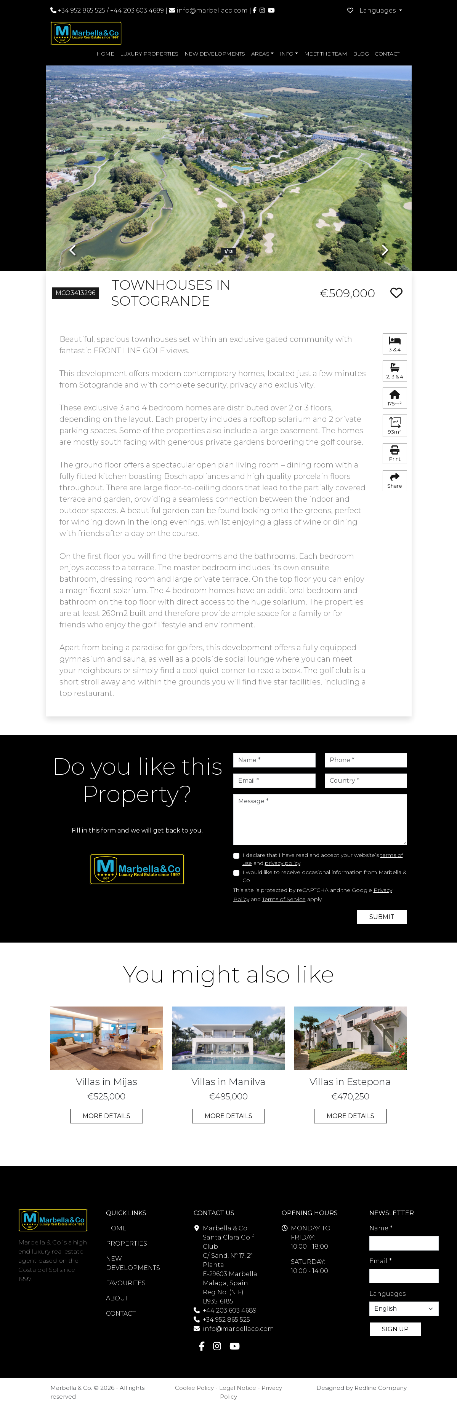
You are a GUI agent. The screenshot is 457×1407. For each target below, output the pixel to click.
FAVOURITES (126, 1283)
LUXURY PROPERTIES (149, 53)
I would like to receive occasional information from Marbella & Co (324, 876)
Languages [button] (378, 10)
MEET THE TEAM (325, 53)
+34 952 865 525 (77, 10)
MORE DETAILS (106, 1116)
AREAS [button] (260, 53)
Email (380, 1261)
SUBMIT (381, 916)
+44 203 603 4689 (137, 10)
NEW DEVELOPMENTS (214, 53)
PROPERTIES (126, 1243)
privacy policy (282, 863)
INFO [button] (286, 53)
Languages (387, 1293)
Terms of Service (284, 899)
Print (395, 453)
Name (381, 1228)
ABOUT (117, 1298)
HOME (105, 53)
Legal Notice (237, 1387)
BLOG (361, 53)
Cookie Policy (194, 1387)
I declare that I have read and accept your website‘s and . (322, 859)
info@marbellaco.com (212, 10)
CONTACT (387, 53)
